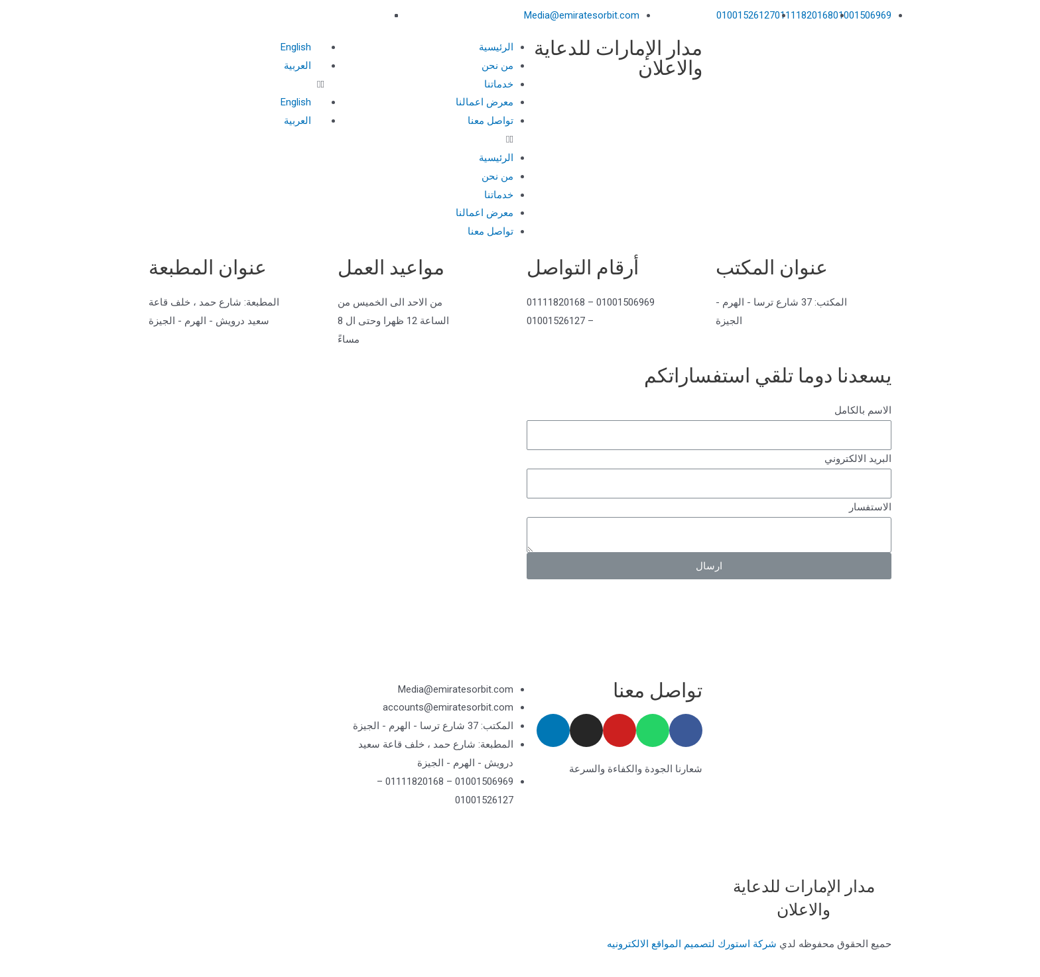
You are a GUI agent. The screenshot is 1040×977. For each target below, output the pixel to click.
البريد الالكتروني (857, 459)
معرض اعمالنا (484, 102)
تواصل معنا (490, 121)
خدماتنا (498, 84)
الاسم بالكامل (862, 410)
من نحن (497, 66)
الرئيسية (496, 47)
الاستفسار (870, 507)
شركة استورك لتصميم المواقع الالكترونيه (692, 943)
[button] (425, 140)
